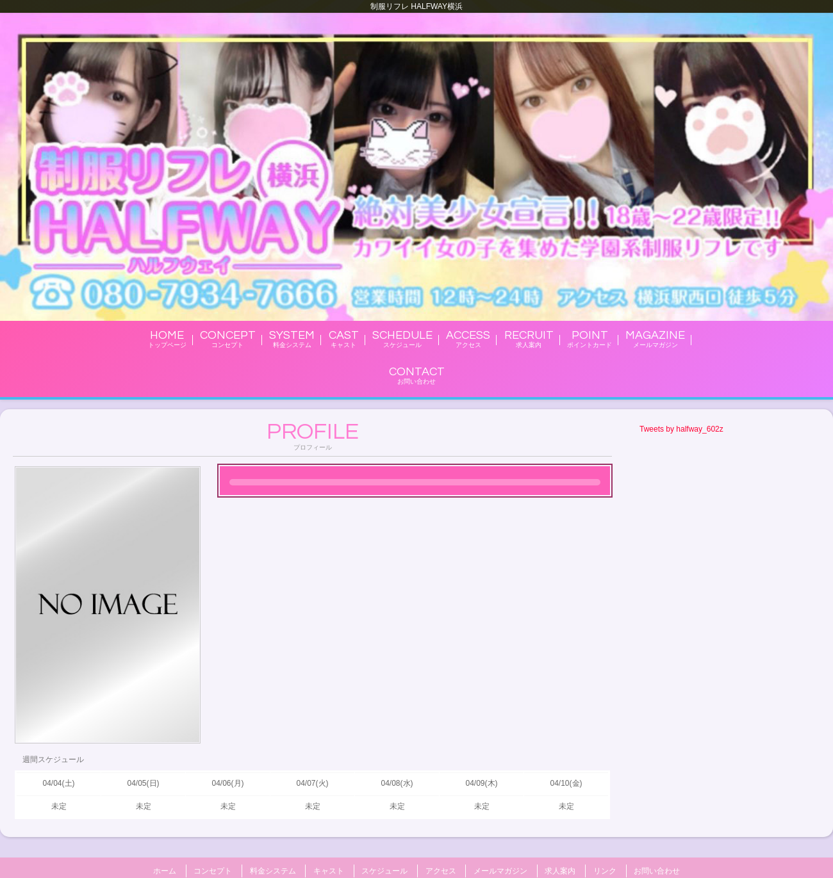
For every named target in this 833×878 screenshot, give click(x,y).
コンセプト (213, 869)
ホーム (164, 869)
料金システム (273, 869)
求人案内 (560, 869)
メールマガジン (500, 869)
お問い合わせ (657, 869)
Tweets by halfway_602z (681, 429)
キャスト (328, 869)
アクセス (440, 869)
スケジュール (384, 869)
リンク (604, 869)
